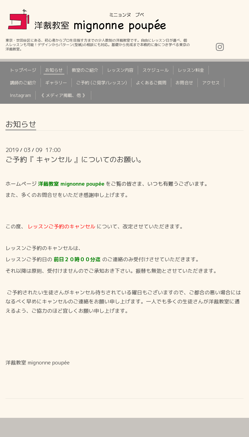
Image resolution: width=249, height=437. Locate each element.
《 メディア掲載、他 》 (63, 95)
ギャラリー (56, 83)
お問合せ (184, 83)
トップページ (23, 70)
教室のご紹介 (85, 70)
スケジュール (155, 70)
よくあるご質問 (151, 83)
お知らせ (54, 70)
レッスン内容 (120, 70)
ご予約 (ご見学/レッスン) (101, 83)
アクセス (211, 83)
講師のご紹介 (23, 83)
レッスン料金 (191, 70)
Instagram (20, 95)
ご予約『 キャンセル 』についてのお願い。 (75, 159)
